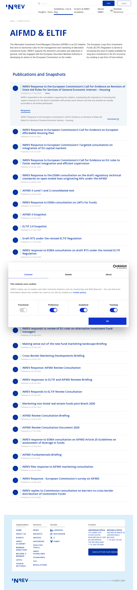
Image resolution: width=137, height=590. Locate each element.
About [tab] (109, 274)
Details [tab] (68, 274)
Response (25, 110)
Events (20, 538)
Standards (39, 557)
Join (109, 3)
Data (50, 12)
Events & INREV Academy (82, 10)
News (36, 530)
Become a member (21, 555)
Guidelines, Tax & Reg (62, 10)
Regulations (40, 565)
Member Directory (118, 10)
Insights (42, 12)
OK (107, 321)
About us (21, 534)
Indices (37, 538)
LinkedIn (58, 530)
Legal (19, 560)
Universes (38, 541)
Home (12, 21)
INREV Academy (21, 543)
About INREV (101, 10)
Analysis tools (38, 546)
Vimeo (57, 541)
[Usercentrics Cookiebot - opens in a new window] (115, 267)
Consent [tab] (28, 274)
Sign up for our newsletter (105, 552)
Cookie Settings (21, 565)
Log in (124, 3)
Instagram (59, 534)
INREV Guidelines (39, 552)
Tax (35, 561)
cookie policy (79, 292)
